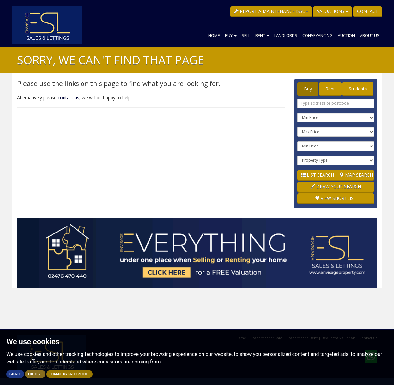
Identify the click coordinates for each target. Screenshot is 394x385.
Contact (367, 11)
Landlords (285, 35)
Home (214, 35)
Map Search (356, 175)
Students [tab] (358, 89)
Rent (262, 35)
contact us (68, 98)
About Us (369, 35)
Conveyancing (317, 35)
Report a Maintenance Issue (271, 11)
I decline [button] (35, 374)
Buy (231, 35)
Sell (246, 35)
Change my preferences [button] (70, 374)
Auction (346, 35)
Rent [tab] (330, 89)
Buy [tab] (308, 89)
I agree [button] (15, 374)
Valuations (332, 11)
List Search (317, 175)
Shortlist (335, 198)
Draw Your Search (336, 186)
